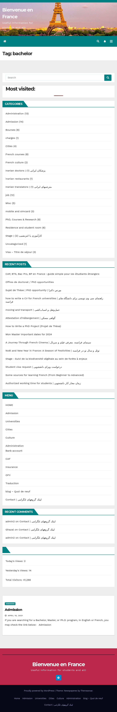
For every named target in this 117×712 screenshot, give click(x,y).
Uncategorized (14, 243)
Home (17, 698)
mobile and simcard (18, 211)
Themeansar (86, 691)
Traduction (12, 483)
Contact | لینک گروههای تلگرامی (24, 499)
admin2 (10, 521)
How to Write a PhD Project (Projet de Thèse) (33, 326)
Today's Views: (15, 561)
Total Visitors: (14, 579)
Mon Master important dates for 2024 (29, 334)
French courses (15, 154)
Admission (12, 121)
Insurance (12, 467)
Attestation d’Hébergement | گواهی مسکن (30, 318)
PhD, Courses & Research (21, 219)
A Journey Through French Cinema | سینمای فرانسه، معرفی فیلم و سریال (48, 342)
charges (10, 138)
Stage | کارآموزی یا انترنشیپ (24, 235)
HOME (9, 405)
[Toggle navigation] (111, 41)
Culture (10, 437)
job (7, 195)
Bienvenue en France (58, 664)
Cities (9, 146)
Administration (15, 113)
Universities (13, 421)
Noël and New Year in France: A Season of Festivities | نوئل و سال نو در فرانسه (52, 350)
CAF (8, 458)
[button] (98, 41)
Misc (8, 203)
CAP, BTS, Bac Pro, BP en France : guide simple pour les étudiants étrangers (52, 273)
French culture (15, 162)
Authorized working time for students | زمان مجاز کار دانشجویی (43, 383)
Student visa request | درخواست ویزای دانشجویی (34, 366)
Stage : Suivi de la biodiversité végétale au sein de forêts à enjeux (46, 358)
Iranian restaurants (17, 178)
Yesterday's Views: (17, 570)
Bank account (14, 450)
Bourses (10, 129)
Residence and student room (23, 227)
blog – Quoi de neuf (18, 491)
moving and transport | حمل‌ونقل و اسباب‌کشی (33, 309)
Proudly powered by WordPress (39, 691)
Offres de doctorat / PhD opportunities (30, 282)
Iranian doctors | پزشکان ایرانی (25, 170)
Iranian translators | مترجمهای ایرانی (29, 186)
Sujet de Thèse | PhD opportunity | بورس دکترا (33, 290)
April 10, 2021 (15, 616)
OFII (8, 475)
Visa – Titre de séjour (19, 252)
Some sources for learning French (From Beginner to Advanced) (45, 375)
